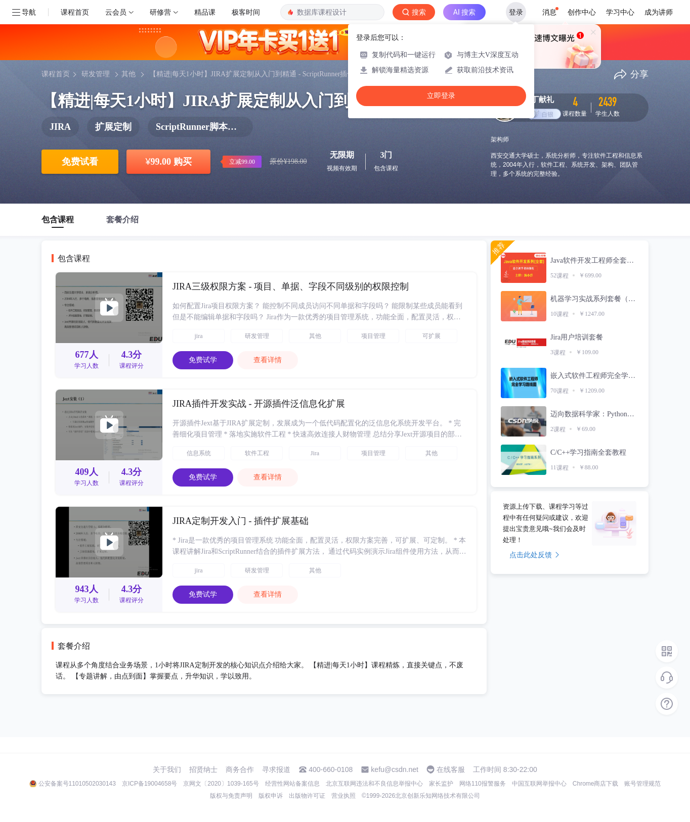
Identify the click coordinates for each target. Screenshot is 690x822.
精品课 (204, 12)
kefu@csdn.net (394, 769)
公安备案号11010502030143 (77, 783)
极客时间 (246, 12)
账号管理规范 (642, 783)
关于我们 (167, 769)
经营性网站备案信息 (292, 783)
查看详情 (267, 360)
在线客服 (451, 769)
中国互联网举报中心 (539, 783)
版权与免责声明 (231, 795)
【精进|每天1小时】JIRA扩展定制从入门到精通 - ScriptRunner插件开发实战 (266, 74)
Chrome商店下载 (596, 783)
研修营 (160, 12)
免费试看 (80, 162)
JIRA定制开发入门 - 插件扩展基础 (240, 521)
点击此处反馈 (534, 555)
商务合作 (240, 769)
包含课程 (57, 219)
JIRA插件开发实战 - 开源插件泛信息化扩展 (258, 404)
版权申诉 (270, 795)
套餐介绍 (122, 219)
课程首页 (75, 12)
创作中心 (582, 12)
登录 (516, 12)
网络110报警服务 (482, 783)
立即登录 (441, 96)
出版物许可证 (307, 795)
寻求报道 (276, 769)
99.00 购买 (168, 162)
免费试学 (203, 360)
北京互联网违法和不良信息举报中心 (374, 783)
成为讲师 (658, 12)
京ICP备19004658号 (149, 783)
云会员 (115, 12)
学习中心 (620, 12)
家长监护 (441, 783)
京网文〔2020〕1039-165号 (220, 783)
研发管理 (95, 74)
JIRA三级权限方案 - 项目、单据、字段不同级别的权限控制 (290, 286)
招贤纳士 (203, 769)
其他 (128, 74)
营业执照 (343, 795)
